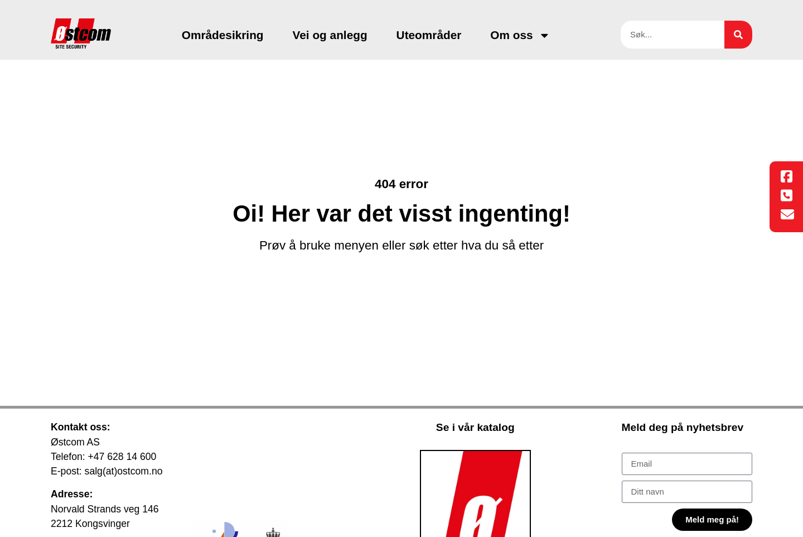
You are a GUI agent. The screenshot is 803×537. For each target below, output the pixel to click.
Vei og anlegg (330, 34)
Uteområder (429, 34)
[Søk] (738, 35)
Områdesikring (223, 34)
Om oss (520, 35)
